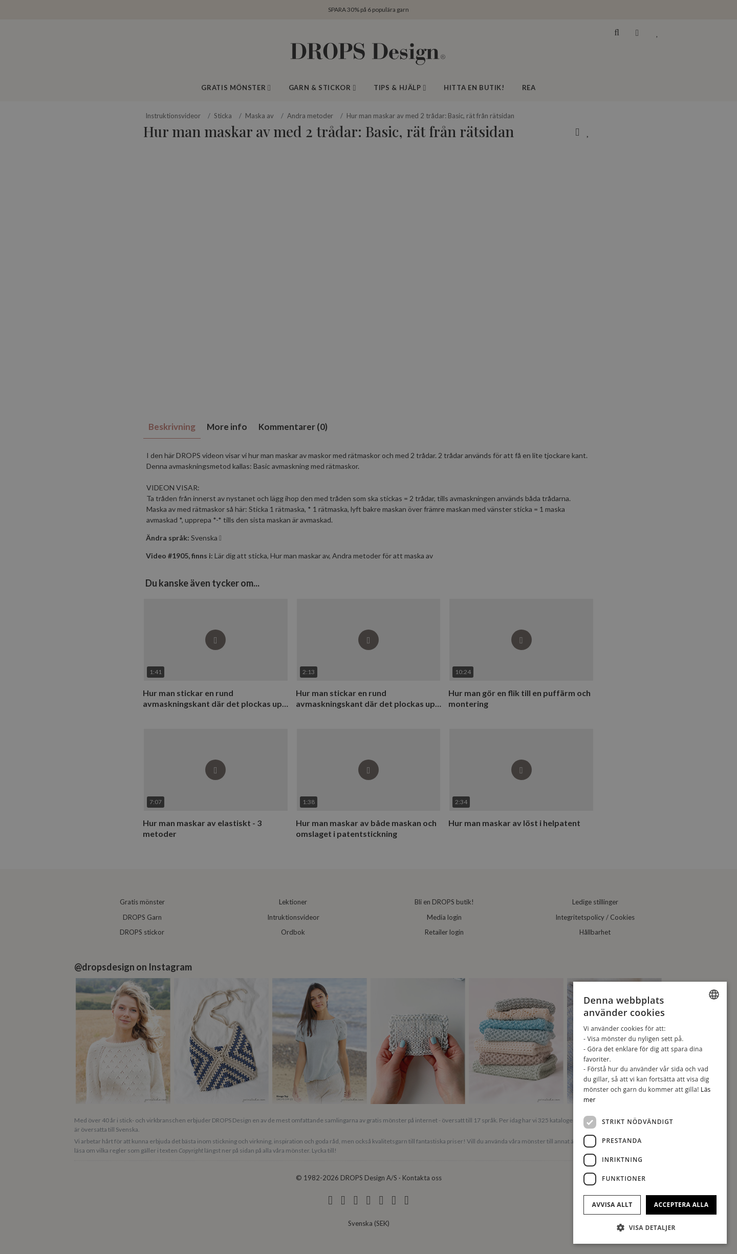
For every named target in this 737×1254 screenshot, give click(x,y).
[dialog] (650, 1113)
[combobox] (714, 994)
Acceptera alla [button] (681, 1204)
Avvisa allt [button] (612, 1204)
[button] (650, 1227)
